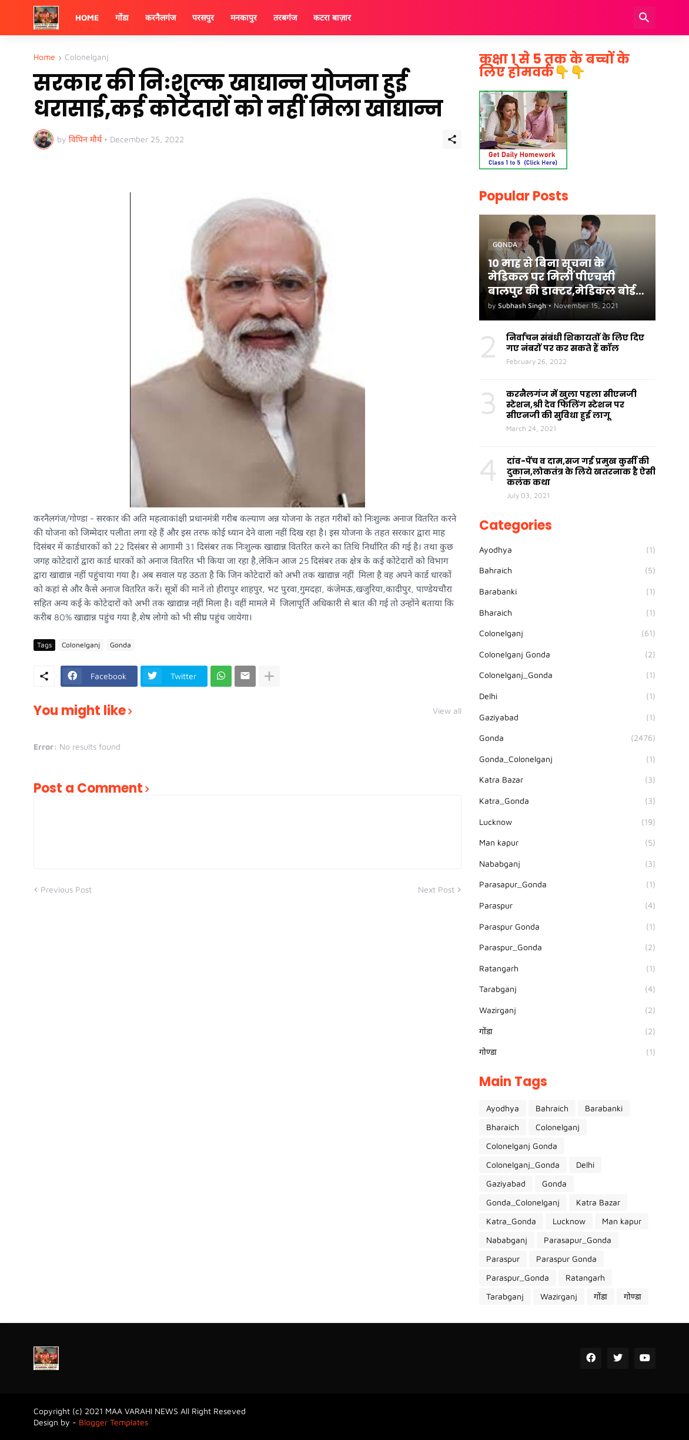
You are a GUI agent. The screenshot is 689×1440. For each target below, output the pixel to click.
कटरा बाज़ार (332, 17)
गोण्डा (567, 1052)
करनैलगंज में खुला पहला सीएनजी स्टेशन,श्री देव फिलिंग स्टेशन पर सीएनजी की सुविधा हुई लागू (571, 405)
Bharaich (567, 613)
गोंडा (122, 17)
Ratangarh (567, 968)
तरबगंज (285, 17)
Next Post (436, 889)
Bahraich (567, 570)
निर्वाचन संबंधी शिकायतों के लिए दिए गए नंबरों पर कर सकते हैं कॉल (575, 342)
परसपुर (203, 17)
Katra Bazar (567, 780)
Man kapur (567, 842)
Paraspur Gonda (567, 927)
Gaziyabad (567, 717)
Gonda (120, 644)
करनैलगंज (160, 17)
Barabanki (567, 591)
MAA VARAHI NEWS (141, 1411)
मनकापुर (243, 17)
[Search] (644, 17)
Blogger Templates (113, 1422)
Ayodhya (567, 550)
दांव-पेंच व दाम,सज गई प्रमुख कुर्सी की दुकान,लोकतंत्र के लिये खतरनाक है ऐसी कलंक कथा (581, 472)
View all (447, 711)
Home (87, 17)
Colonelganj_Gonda (567, 675)
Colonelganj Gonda (567, 654)
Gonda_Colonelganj (567, 759)
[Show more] (269, 676)
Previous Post (66, 889)
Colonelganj (87, 57)
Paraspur (567, 905)
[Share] (452, 139)
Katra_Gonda (567, 801)
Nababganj (567, 864)
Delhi (567, 696)
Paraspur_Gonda (567, 947)
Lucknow (567, 822)
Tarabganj (567, 989)
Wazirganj (567, 1010)
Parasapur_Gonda (567, 884)
